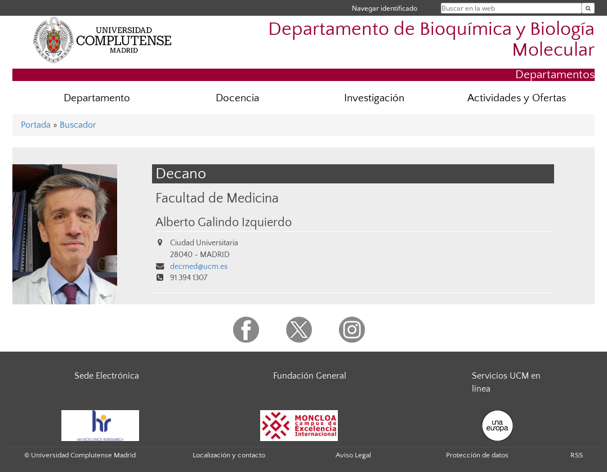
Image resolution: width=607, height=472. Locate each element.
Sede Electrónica (106, 376)
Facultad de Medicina (217, 198)
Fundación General (309, 376)
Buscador (78, 125)
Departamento (97, 98)
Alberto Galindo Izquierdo (223, 223)
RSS (576, 455)
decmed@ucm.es (198, 266)
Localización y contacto (229, 455)
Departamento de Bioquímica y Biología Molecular (431, 40)
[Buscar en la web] (588, 8)
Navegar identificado (384, 8)
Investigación (374, 98)
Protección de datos (477, 455)
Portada (36, 125)
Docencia (237, 98)
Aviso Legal (353, 455)
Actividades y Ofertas (516, 98)
